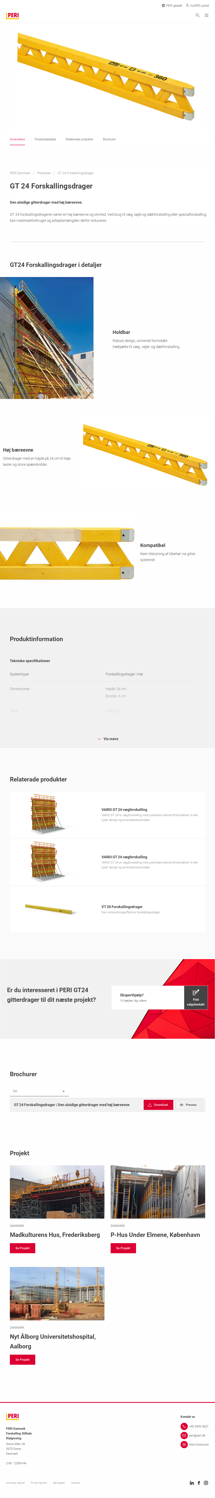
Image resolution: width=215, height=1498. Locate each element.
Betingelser (59, 1484)
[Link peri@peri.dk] (195, 1436)
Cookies (75, 1484)
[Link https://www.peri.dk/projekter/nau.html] (57, 1310)
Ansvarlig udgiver (15, 1484)
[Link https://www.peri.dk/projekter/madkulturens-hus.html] (57, 1204)
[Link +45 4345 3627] (195, 1427)
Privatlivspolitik (39, 1484)
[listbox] (39, 1093)
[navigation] (160, 998)
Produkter (44, 173)
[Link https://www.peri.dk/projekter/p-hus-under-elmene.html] (158, 1204)
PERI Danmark (20, 173)
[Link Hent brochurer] (195, 1445)
